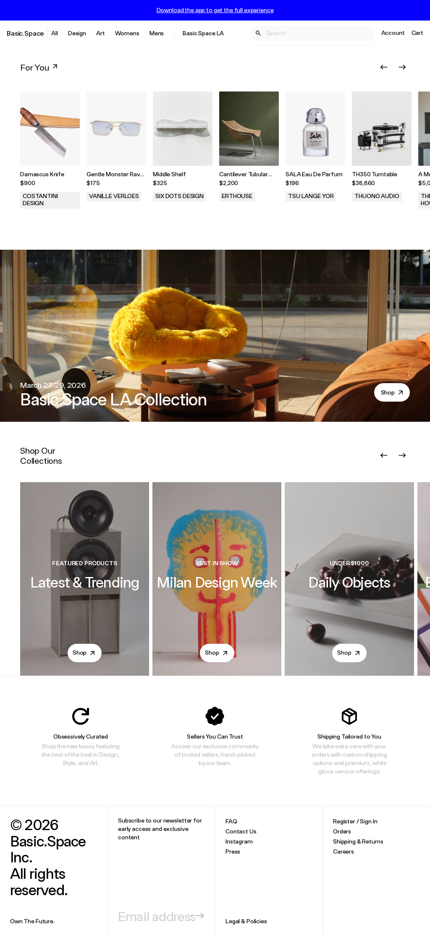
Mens (156, 33)
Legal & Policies (246, 921)
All (54, 33)
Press (232, 851)
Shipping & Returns (358, 841)
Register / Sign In (355, 821)
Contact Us (241, 831)
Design (77, 33)
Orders (342, 831)
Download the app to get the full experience (215, 10)
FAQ (231, 821)
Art (100, 33)
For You (39, 67)
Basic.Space (25, 33)
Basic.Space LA (203, 33)
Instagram (239, 841)
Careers (343, 851)
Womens (127, 33)
